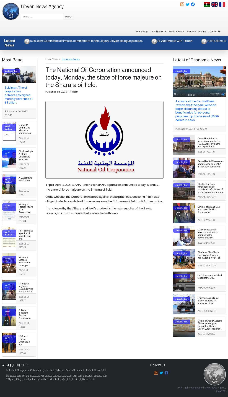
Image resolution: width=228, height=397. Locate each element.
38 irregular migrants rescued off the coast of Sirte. (26, 287)
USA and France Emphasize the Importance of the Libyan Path (25, 344)
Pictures (191, 31)
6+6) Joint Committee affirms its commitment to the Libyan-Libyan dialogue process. (80, 41)
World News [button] (175, 31)
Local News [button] (157, 31)
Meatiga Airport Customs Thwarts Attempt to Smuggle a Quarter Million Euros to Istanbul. (210, 325)
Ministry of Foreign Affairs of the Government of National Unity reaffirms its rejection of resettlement (26, 213)
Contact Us (215, 31)
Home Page (142, 31)
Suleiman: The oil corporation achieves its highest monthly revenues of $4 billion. (19, 95)
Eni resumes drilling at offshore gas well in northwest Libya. (208, 301)
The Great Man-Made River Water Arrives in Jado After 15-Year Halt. (209, 255)
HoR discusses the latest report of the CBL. (210, 276)
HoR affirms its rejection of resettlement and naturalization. (26, 236)
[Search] (42, 17)
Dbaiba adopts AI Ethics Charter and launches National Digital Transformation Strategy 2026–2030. (26, 162)
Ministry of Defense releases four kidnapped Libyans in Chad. (25, 264)
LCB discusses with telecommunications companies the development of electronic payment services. (208, 236)
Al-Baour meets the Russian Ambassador (25, 314)
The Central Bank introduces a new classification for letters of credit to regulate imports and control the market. (210, 189)
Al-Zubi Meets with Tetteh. (169, 41)
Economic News (71, 59)
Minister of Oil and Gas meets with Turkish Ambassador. (209, 210)
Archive (202, 31)
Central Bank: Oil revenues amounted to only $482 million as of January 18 (210, 164)
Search (68, 16)
